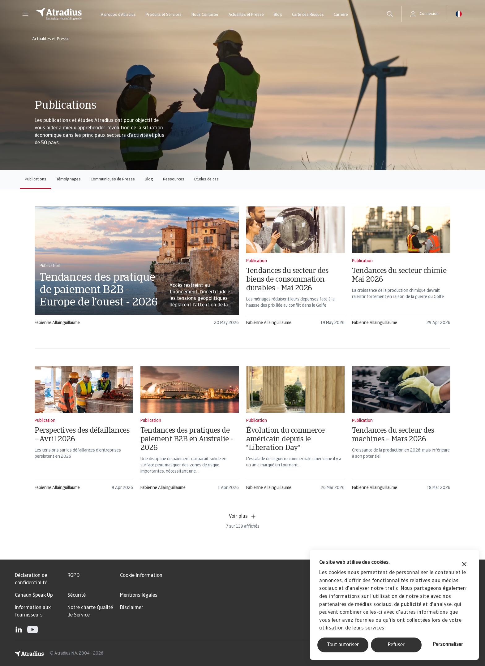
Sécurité (76, 595)
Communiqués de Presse (113, 179)
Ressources (173, 179)
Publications (35, 179)
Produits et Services (164, 15)
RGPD (73, 575)
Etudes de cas (206, 179)
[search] (389, 14)
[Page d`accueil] (59, 14)
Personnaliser (448, 644)
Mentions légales (138, 595)
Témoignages (68, 179)
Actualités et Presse (246, 15)
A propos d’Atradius (118, 15)
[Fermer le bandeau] (464, 565)
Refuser (396, 644)
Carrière (341, 15)
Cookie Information (141, 575)
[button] (25, 14)
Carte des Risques (308, 15)
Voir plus (242, 516)
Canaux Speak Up (34, 595)
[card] (137, 268)
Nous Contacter (205, 15)
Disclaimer (131, 607)
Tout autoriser (343, 644)
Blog (278, 15)
